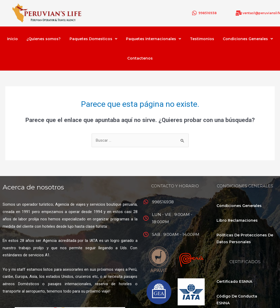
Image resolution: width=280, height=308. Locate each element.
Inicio (12, 38)
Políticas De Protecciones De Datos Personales (244, 238)
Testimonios (202, 38)
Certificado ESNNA (234, 281)
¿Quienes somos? (44, 38)
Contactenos (140, 58)
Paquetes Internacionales (153, 38)
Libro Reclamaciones (237, 220)
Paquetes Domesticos (93, 38)
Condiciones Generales (248, 38)
